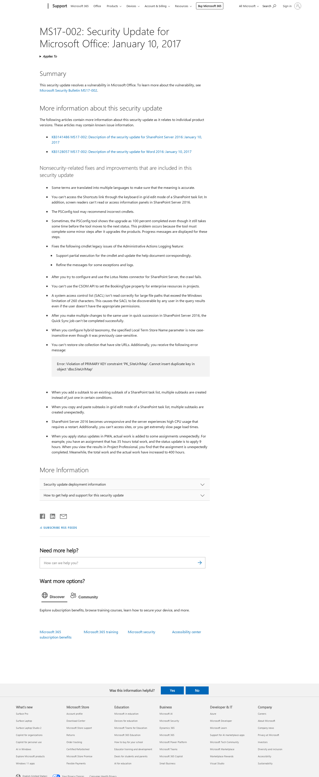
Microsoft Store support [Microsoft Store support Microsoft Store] (79, 728)
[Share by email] (61, 515)
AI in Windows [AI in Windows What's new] (23, 749)
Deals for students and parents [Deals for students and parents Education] (131, 756)
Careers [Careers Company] (262, 713)
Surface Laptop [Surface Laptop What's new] (24, 720)
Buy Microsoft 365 (209, 6)
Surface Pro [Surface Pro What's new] (22, 713)
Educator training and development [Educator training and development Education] (133, 749)
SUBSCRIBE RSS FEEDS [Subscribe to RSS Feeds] (60, 527)
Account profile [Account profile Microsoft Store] (74, 713)
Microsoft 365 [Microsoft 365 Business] (167, 735)
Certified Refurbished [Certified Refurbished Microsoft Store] (77, 749)
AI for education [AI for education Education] (122, 763)
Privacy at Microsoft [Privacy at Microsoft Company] (268, 735)
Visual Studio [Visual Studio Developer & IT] (217, 763)
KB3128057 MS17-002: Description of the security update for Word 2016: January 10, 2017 (122, 151)
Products (112, 6)
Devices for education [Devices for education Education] (126, 720)
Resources (181, 6)
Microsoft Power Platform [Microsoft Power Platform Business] (173, 742)
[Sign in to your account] (291, 6)
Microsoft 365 (80, 6)
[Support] (59, 6)
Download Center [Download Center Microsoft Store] (75, 720)
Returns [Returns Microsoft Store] (70, 735)
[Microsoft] (31, 6)
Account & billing (156, 6)
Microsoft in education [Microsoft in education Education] (126, 713)
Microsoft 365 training (101, 631)
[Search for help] (269, 6)
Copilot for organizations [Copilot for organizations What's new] (29, 735)
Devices (131, 6)
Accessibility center (186, 631)
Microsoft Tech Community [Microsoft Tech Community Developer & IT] (224, 742)
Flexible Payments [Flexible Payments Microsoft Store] (76, 763)
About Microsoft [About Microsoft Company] (266, 720)
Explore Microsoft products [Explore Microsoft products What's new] (30, 756)
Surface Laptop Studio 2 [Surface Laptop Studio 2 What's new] (28, 728)
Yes (172, 690)
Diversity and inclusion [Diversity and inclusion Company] (270, 749)
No (197, 690)
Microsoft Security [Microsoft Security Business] (169, 720)
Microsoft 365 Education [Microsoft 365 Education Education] (127, 735)
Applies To (50, 56)
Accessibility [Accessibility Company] (264, 756)
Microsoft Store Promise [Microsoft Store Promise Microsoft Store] (79, 756)
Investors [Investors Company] (263, 742)
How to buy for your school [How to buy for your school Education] (128, 742)
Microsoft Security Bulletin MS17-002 (68, 90)
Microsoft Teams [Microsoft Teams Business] (168, 749)
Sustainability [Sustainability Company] (265, 763)
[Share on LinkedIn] (51, 515)
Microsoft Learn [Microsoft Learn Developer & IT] (218, 728)
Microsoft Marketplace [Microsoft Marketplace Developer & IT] (222, 749)
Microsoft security (141, 631)
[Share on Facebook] (43, 515)
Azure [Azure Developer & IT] (213, 713)
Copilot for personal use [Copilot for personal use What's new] (29, 742)
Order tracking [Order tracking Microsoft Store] (74, 742)
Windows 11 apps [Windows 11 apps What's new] (25, 763)
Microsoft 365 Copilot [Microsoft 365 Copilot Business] (171, 756)
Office (97, 6)
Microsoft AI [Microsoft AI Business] (166, 713)
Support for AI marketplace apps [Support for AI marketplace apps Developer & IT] (227, 735)
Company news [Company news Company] (266, 728)
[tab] (54, 596)
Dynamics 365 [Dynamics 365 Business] (167, 728)
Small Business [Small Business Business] (167, 763)
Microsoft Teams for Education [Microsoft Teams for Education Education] (130, 728)
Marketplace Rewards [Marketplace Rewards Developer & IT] (221, 756)
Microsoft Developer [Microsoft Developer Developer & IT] (221, 720)
